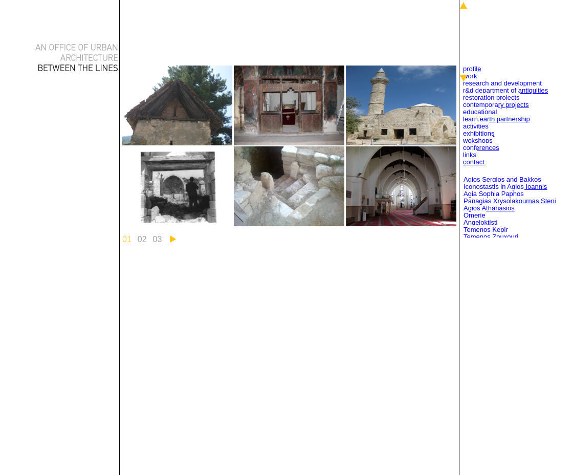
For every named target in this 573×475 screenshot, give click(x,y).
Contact (473, 162)
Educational (480, 112)
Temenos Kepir (486, 229)
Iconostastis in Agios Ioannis (505, 186)
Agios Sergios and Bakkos (502, 179)
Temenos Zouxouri (491, 237)
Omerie (475, 215)
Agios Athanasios (489, 208)
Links (469, 155)
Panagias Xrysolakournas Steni (510, 201)
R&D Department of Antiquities (505, 90)
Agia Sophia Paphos (494, 194)
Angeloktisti (480, 222)
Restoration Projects (491, 97)
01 (126, 239)
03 (157, 239)
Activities (476, 126)
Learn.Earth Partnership (496, 119)
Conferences (481, 148)
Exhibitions (478, 133)
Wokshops (478, 140)
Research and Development (502, 83)
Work (470, 76)
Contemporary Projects (496, 105)
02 (142, 239)
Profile (472, 69)
